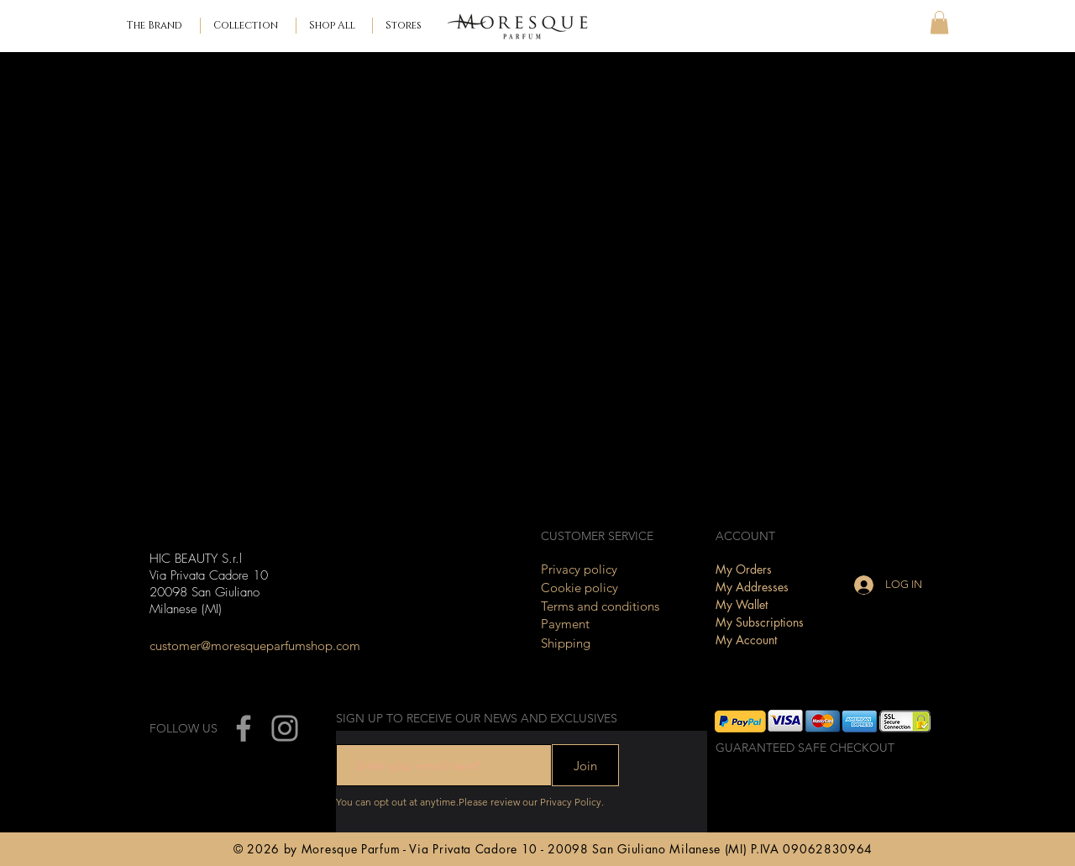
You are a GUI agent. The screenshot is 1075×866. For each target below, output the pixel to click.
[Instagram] (284, 728)
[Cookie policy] (604, 587)
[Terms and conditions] (604, 606)
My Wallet (742, 604)
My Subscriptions (760, 622)
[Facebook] (243, 728)
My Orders (744, 569)
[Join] (585, 765)
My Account (746, 640)
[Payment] (604, 623)
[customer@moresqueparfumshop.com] (254, 645)
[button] (248, 26)
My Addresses (752, 587)
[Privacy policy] (604, 569)
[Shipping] (604, 643)
